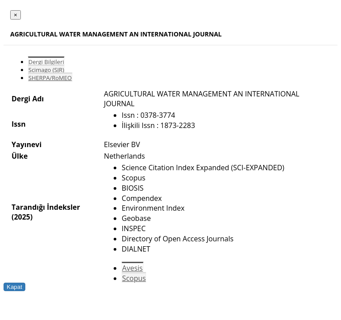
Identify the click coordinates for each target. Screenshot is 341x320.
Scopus (134, 278)
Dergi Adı (28, 99)
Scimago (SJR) (46, 70)
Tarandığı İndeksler (46, 207)
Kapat (14, 287)
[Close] (15, 15)
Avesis (132, 268)
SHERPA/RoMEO (50, 78)
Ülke (20, 156)
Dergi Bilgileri (46, 62)
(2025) (22, 217)
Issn (19, 124)
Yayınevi (27, 144)
